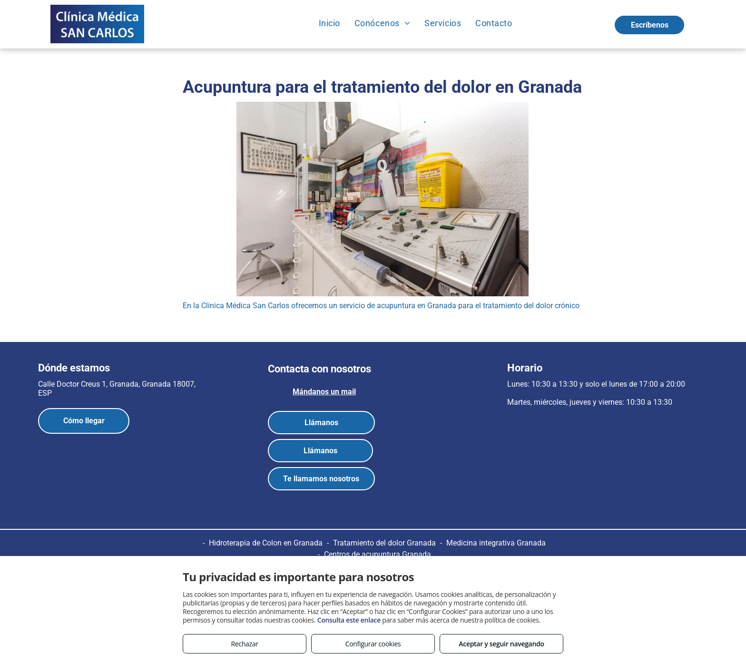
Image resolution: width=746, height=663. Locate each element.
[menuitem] (329, 22)
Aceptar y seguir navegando (501, 643)
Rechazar (244, 643)
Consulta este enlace (349, 619)
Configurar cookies (373, 643)
